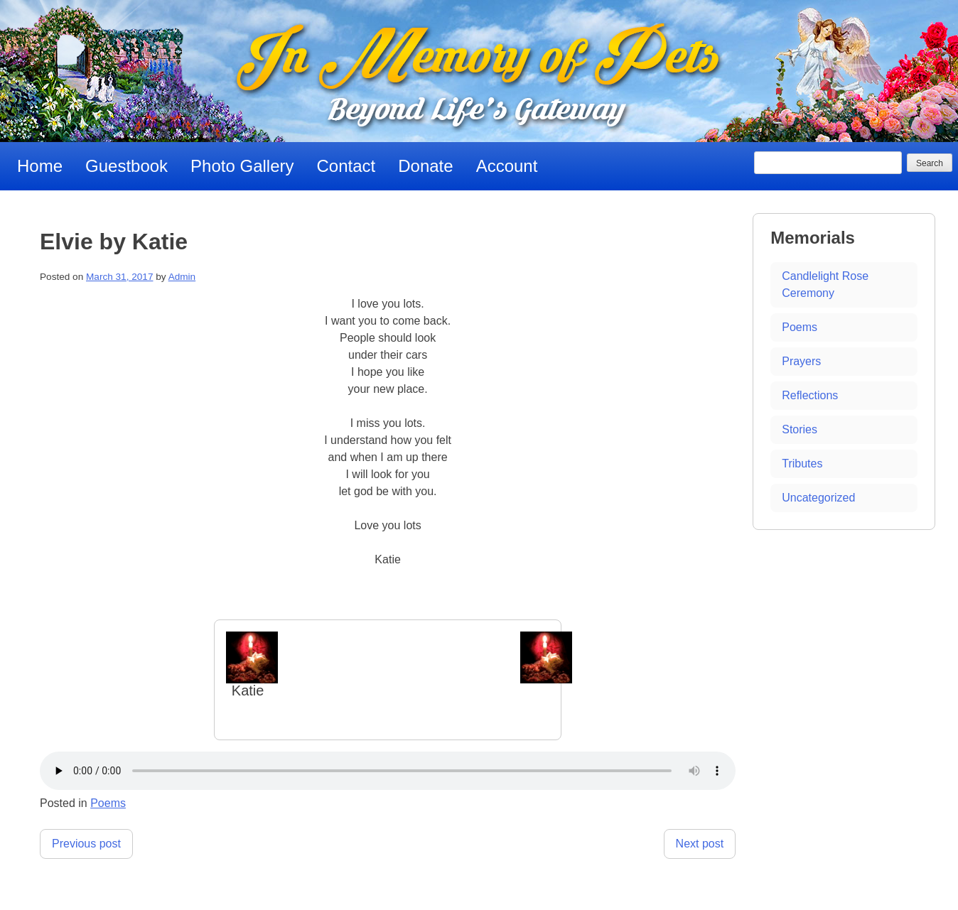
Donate (425, 165)
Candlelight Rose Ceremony (825, 284)
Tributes (802, 463)
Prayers (801, 361)
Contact (346, 165)
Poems (108, 803)
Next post (700, 844)
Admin (182, 276)
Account (507, 165)
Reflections (810, 395)
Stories (799, 429)
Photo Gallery (242, 165)
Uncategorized (818, 498)
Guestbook (126, 165)
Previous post (86, 844)
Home (40, 165)
